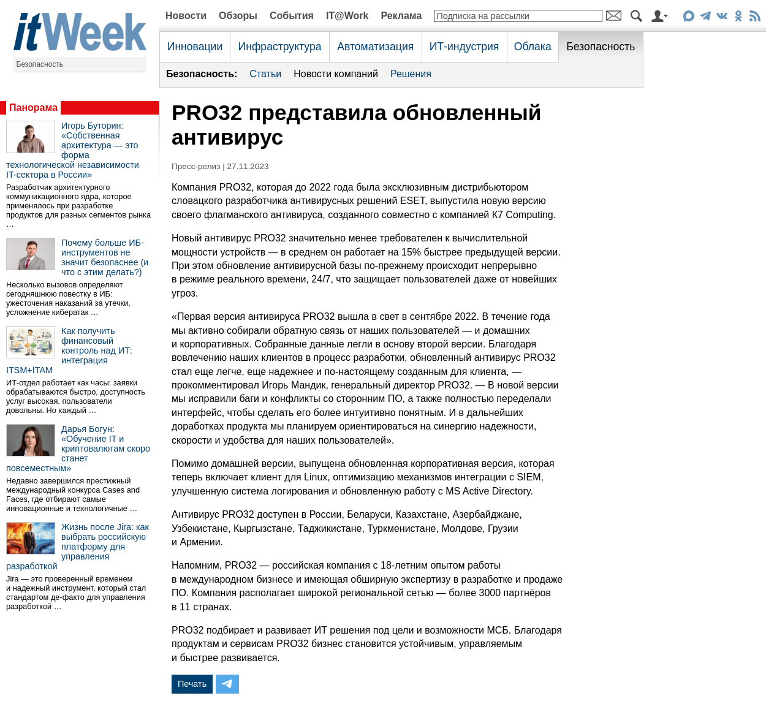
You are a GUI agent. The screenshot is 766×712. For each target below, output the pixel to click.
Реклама (401, 15)
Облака (533, 46)
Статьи (265, 74)
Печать (192, 684)
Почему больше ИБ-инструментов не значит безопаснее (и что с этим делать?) (104, 257)
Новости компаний (336, 74)
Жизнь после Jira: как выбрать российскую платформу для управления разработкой (77, 546)
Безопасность (40, 64)
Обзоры (238, 15)
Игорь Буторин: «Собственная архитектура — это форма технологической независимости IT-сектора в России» (72, 150)
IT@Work (347, 15)
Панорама (33, 107)
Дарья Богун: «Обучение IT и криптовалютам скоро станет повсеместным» (78, 448)
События (292, 15)
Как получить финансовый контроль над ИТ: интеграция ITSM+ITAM (69, 350)
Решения (410, 74)
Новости (186, 15)
